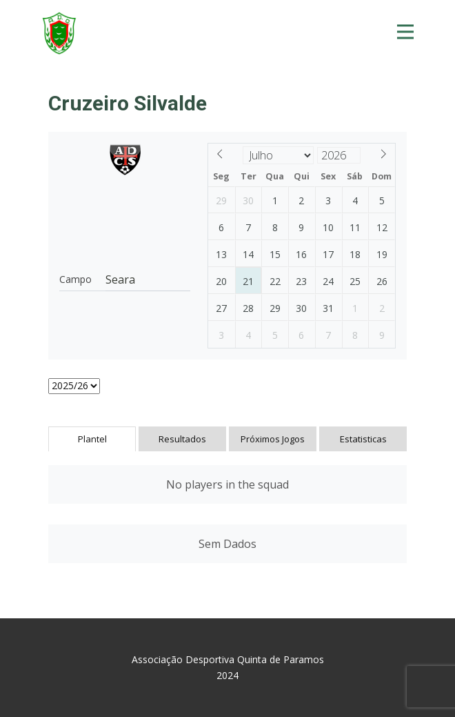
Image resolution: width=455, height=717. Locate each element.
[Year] (339, 155)
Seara (120, 279)
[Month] (278, 155)
